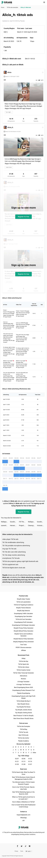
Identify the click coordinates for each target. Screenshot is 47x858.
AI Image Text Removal (23, 684)
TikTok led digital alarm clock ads (13, 568)
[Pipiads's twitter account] (21, 846)
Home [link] (3, 7)
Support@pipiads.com (23, 815)
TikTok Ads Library (23, 667)
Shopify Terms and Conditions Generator (23, 635)
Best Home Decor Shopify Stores (23, 718)
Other (34, 752)
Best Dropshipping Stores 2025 (23, 687)
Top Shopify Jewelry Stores (23, 710)
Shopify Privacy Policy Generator (23, 628)
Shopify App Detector (23, 610)
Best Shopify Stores (23, 704)
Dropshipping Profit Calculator (23, 622)
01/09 (17, 764)
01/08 (23, 764)
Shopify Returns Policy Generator (23, 639)
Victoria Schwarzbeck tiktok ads (41, 525)
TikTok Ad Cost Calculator (23, 619)
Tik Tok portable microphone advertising (16, 545)
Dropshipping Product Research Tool (23, 690)
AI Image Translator (23, 681)
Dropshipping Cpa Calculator (23, 616)
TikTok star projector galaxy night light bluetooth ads (20, 561)
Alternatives (23, 676)
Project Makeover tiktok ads (23, 525)
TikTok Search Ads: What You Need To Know (23, 773)
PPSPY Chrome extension (23, 647)
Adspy (23, 658)
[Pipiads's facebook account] (17, 846)
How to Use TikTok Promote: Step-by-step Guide (23, 788)
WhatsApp (23, 817)
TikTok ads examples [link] (12, 7)
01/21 (17, 761)
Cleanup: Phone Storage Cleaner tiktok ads (32, 525)
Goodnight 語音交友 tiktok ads (14, 522)
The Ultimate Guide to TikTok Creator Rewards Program (23, 783)
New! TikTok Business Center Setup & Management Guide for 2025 (23, 778)
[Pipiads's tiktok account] (25, 846)
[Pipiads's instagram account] (29, 846)
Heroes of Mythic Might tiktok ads (14, 525)
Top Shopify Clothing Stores (23, 712)
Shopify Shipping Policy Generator (23, 641)
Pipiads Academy (23, 741)
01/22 (30, 758)
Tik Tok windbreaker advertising (13, 542)
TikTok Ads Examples (23, 726)
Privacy (16, 851)
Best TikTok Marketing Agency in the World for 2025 (23, 793)
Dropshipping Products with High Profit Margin (23, 697)
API (23, 820)
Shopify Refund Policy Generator (23, 631)
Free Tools (23, 644)
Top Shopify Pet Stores (23, 707)
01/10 (30, 761)
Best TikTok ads (23, 735)
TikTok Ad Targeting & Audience (23, 605)
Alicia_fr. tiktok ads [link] (26, 7)
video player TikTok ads (10, 539)
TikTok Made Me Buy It (23, 701)
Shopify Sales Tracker (23, 599)
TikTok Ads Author (23, 738)
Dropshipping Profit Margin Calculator (23, 625)
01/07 (30, 764)
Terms (21, 851)
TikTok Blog (23, 729)
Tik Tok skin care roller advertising (14, 552)
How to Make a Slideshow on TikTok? (23, 802)
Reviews (23, 679)
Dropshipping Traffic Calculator (23, 613)
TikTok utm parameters (23, 602)
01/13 (23, 761)
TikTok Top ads (23, 732)
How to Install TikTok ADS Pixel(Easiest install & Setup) (23, 806)
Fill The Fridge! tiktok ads (23, 522)
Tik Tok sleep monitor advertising (13, 555)
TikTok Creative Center (23, 670)
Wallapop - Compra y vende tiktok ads (5, 522)
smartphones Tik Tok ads (11, 558)
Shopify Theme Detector (23, 608)
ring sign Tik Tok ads (9, 549)
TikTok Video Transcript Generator (23, 673)
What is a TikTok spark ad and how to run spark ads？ (23, 798)
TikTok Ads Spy (23, 661)
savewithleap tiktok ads (5, 525)
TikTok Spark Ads (23, 664)
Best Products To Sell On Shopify (23, 715)
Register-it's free (23, 217)
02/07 (17, 758)
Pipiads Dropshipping (23, 693)
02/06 (23, 758)
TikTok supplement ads (10, 564)
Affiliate (23, 650)
